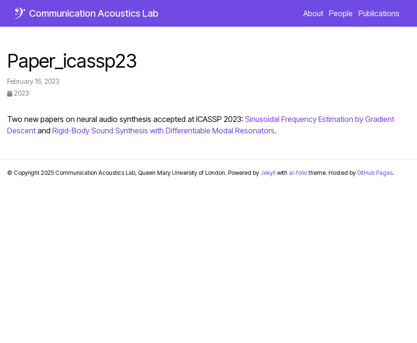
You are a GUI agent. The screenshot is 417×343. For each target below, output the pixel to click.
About (313, 13)
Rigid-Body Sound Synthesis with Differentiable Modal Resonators (163, 130)
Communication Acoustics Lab (94, 13)
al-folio (298, 172)
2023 (18, 93)
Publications (378, 13)
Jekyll (268, 172)
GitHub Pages (375, 172)
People (341, 13)
